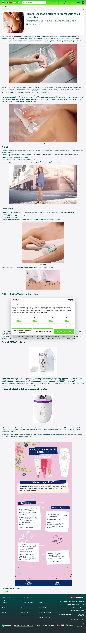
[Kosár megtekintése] (83, 2)
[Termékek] (3, 2)
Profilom (4, 605)
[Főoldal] (2, 6)
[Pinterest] (80, 619)
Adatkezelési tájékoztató (27, 602)
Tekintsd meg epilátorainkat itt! (11, 588)
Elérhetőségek (24, 612)
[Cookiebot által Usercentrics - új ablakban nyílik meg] (68, 300)
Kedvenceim (5, 610)
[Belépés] (78, 2)
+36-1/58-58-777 (61, 3)
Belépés (4, 600)
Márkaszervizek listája (44, 617)
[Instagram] (72, 619)
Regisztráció (5, 602)
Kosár (3, 607)
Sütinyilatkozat (24, 605)
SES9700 (62, 380)
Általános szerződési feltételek (28, 600)
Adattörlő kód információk (27, 615)
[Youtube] (77, 619)
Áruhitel (41, 605)
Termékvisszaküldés (44, 615)
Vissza (4, 9)
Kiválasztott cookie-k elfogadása (43, 331)
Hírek (40, 600)
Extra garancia (42, 607)
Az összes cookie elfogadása (64, 331)
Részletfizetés (42, 610)
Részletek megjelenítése (65, 326)
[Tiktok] (74, 619)
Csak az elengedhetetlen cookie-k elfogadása (22, 331)
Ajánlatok (4, 612)
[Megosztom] (83, 9)
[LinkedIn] (82, 619)
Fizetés (22, 607)
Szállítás (23, 610)
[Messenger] (69, 619)
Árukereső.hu (79, 626)
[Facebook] (67, 619)
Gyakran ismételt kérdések (45, 612)
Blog (6, 6)
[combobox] (34, 2)
